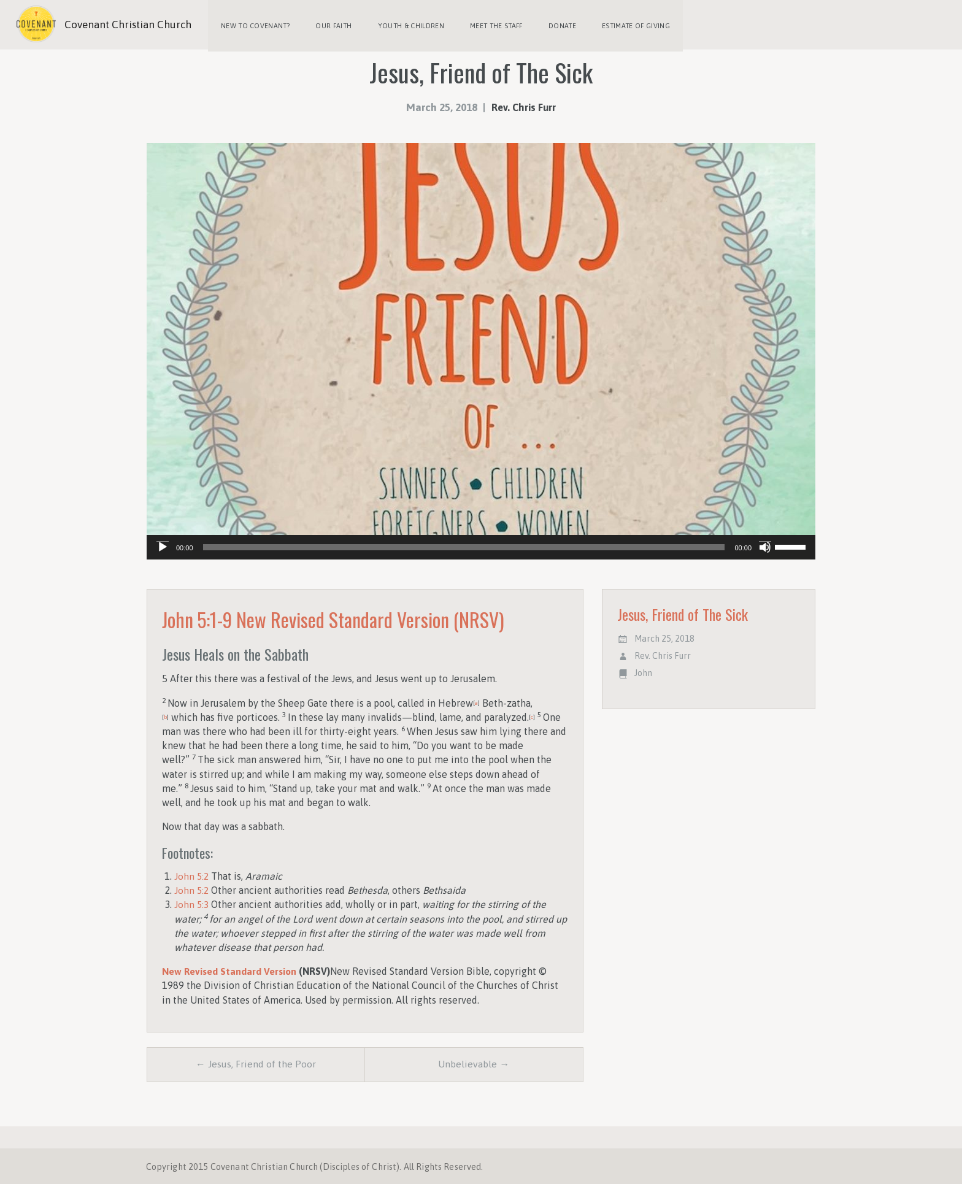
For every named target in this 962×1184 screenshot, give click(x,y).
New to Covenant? (254, 24)
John (643, 670)
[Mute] (765, 545)
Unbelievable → (473, 1062)
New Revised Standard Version (230, 968)
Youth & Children (407, 24)
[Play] (162, 545)
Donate (556, 24)
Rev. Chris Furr (524, 105)
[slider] (464, 545)
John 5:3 (192, 901)
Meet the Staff (491, 24)
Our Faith (332, 24)
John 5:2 (192, 873)
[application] (481, 544)
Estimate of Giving (629, 24)
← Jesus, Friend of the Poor (256, 1062)
